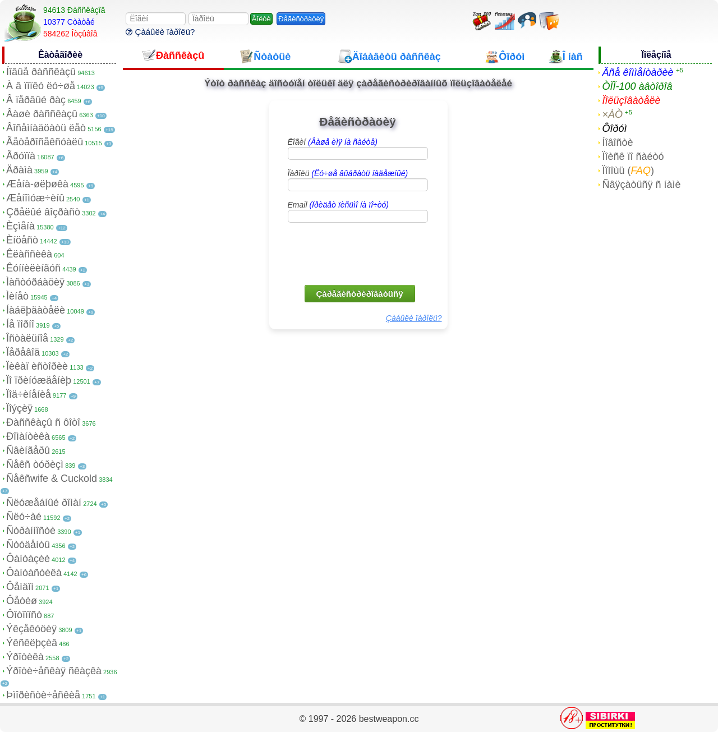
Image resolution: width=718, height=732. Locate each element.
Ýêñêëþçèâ (31, 642)
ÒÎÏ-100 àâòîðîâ (637, 86)
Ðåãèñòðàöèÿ (301, 19)
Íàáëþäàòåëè (35, 310)
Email (338, 204)
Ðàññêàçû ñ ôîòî (43, 422)
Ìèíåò (17, 296)
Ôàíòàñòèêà (34, 572)
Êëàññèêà (29, 254)
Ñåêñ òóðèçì (34, 464)
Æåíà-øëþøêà (37, 184)
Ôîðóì (614, 128)
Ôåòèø (21, 600)
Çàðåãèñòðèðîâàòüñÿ (359, 293)
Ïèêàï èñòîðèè (37, 366)
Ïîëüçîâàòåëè (631, 100)
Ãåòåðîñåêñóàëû (44, 142)
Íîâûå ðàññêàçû (41, 71)
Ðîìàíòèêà (28, 436)
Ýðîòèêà (25, 656)
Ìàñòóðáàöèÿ (35, 282)
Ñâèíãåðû (28, 450)
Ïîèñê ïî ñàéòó (633, 156)
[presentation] (359, 253)
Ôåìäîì (20, 586)
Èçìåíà (20, 226)
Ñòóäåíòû (28, 544)
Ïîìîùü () (628, 170)
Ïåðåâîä (23, 352)
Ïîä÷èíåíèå (28, 394)
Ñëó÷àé (24, 516)
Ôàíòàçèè (28, 558)
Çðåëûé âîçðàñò (43, 212)
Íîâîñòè (617, 142)
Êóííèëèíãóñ (33, 268)
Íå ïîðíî (20, 324)
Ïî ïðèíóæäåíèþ (38, 380)
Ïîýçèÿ (19, 408)
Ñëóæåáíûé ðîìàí (43, 502)
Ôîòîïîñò (24, 614)
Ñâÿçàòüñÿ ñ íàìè (641, 184)
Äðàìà (19, 170)
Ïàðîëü (348, 173)
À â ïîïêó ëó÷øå (40, 85)
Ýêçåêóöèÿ (31, 628)
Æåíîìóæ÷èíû (35, 198)
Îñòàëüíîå (27, 338)
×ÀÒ (612, 114)
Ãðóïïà (20, 156)
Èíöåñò (22, 240)
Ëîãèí (333, 141)
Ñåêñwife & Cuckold (51, 478)
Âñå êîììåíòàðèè (637, 72)
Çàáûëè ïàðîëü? (160, 31)
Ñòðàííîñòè (31, 530)
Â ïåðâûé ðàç (36, 99)
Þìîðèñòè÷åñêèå (43, 695)
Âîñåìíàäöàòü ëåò (46, 127)
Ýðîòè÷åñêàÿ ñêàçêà (54, 670)
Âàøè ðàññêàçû (41, 113)
